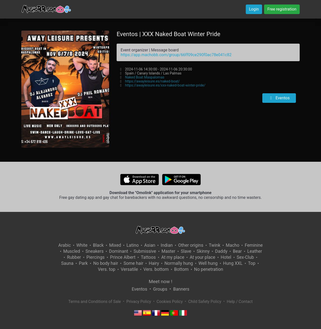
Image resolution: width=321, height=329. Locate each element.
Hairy (154, 263)
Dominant (118, 251)
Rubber (74, 257)
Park (83, 263)
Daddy (221, 251)
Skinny (203, 251)
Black (98, 245)
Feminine (254, 245)
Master (168, 251)
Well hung (208, 263)
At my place (172, 257)
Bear (237, 251)
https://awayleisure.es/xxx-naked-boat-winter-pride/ (165, 85)
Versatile (129, 269)
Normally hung (179, 263)
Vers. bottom (156, 269)
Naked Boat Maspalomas (144, 77)
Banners (181, 289)
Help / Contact (240, 301)
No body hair (105, 263)
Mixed (115, 245)
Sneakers (95, 251)
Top (252, 263)
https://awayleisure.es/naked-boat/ (152, 81)
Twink (214, 245)
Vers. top (106, 269)
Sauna (67, 263)
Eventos (279, 98)
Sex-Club (245, 257)
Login (254, 9)
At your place (202, 257)
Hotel (226, 257)
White (82, 245)
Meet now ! (160, 281)
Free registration (281, 9)
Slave (186, 251)
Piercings (95, 257)
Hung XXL (233, 263)
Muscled (71, 251)
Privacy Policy (138, 301)
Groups (160, 289)
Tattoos (148, 257)
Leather (254, 251)
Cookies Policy (169, 301)
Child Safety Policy (204, 301)
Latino (132, 245)
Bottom (181, 269)
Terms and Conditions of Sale (94, 301)
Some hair (133, 263)
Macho (232, 245)
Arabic (64, 245)
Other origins (190, 245)
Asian (149, 245)
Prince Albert (122, 257)
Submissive (144, 251)
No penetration (208, 269)
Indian (167, 245)
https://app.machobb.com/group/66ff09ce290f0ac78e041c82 (176, 54)
